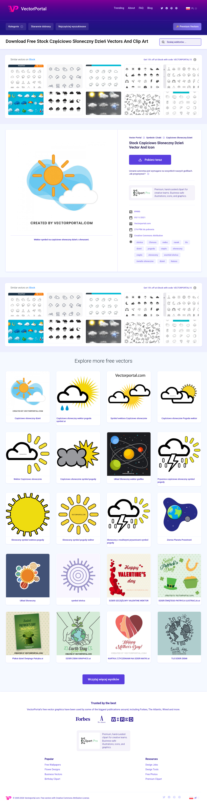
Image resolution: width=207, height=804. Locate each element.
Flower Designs (52, 769)
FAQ (141, 8)
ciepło (164, 248)
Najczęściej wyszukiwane (72, 26)
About (131, 8)
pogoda (151, 248)
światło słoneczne (144, 261)
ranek (176, 242)
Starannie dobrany (41, 26)
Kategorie (15, 26)
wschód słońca (171, 255)
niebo (165, 242)
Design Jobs (151, 764)
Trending (119, 8)
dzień (139, 248)
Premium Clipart (153, 779)
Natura (174, 261)
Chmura (152, 242)
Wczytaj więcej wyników (103, 679)
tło (186, 242)
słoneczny (177, 248)
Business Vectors (53, 774)
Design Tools (151, 769)
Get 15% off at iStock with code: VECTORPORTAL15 (168, 59)
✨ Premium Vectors (187, 26)
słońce (139, 242)
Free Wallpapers (53, 764)
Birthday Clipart (52, 779)
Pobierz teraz (150, 160)
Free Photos (151, 774)
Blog (150, 8)
